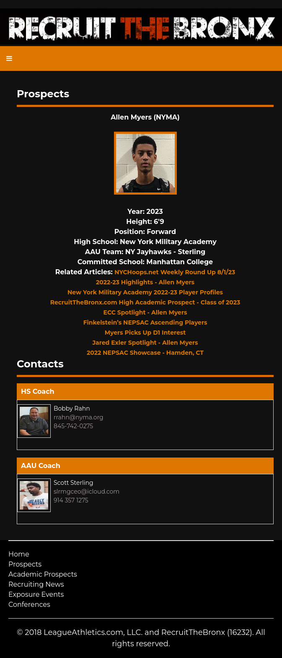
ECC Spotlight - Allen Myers (145, 312)
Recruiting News (36, 584)
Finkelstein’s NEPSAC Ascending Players (145, 322)
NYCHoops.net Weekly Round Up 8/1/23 (174, 272)
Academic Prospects (42, 574)
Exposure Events (36, 594)
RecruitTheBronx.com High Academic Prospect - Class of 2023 (145, 302)
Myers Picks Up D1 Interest (145, 332)
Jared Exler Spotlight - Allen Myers (145, 342)
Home (18, 554)
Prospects (24, 564)
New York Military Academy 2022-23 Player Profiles (145, 292)
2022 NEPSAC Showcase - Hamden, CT (145, 352)
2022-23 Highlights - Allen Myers (145, 282)
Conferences (29, 605)
